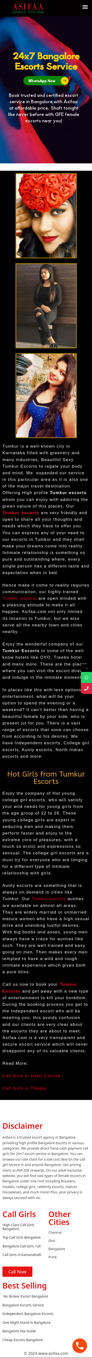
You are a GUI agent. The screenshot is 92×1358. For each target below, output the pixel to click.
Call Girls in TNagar (24, 1088)
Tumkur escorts (19, 598)
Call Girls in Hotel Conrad (31, 1076)
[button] (85, 6)
